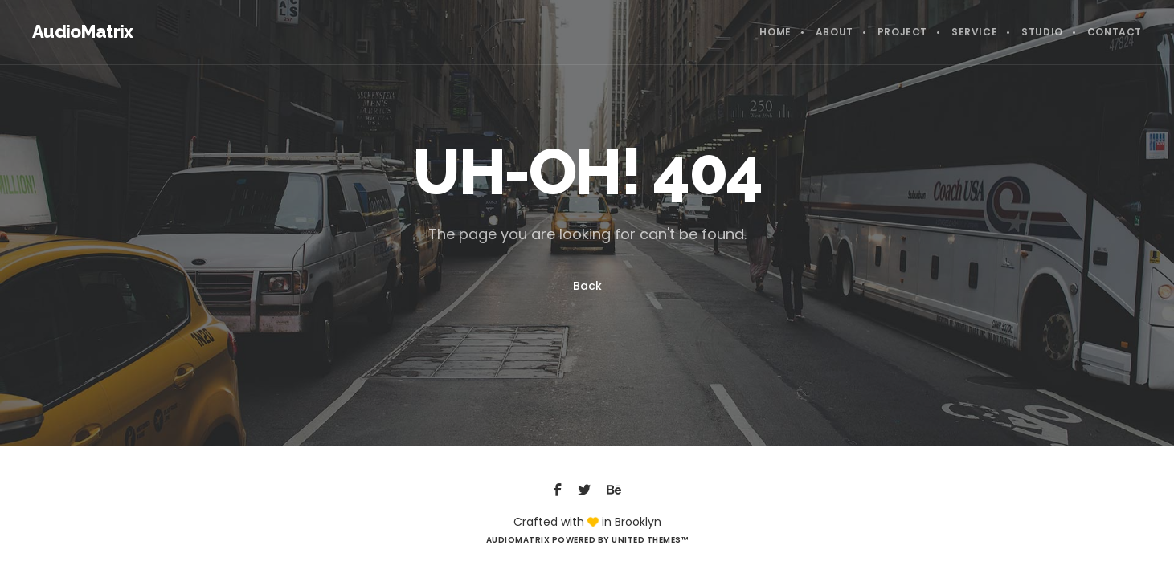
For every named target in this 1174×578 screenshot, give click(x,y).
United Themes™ (650, 540)
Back (587, 286)
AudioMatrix (82, 31)
